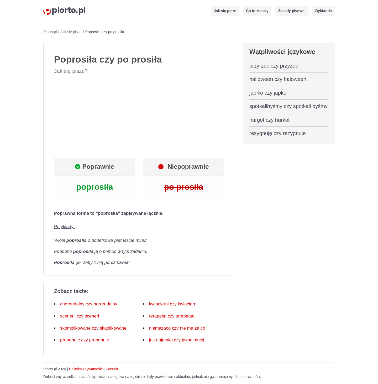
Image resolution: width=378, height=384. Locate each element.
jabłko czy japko (267, 93)
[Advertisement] (139, 116)
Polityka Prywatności (86, 369)
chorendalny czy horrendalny (88, 303)
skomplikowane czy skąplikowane (93, 328)
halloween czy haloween (277, 79)
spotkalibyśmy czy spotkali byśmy (288, 106)
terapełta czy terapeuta (172, 316)
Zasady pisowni (292, 11)
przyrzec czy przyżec (273, 66)
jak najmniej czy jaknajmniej (176, 339)
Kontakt (112, 369)
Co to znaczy (257, 11)
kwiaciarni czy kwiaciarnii (173, 303)
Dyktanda (323, 11)
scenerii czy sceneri (79, 316)
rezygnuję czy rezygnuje (277, 133)
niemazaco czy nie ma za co (177, 328)
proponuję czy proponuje (84, 339)
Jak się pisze (225, 11)
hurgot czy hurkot (269, 120)
